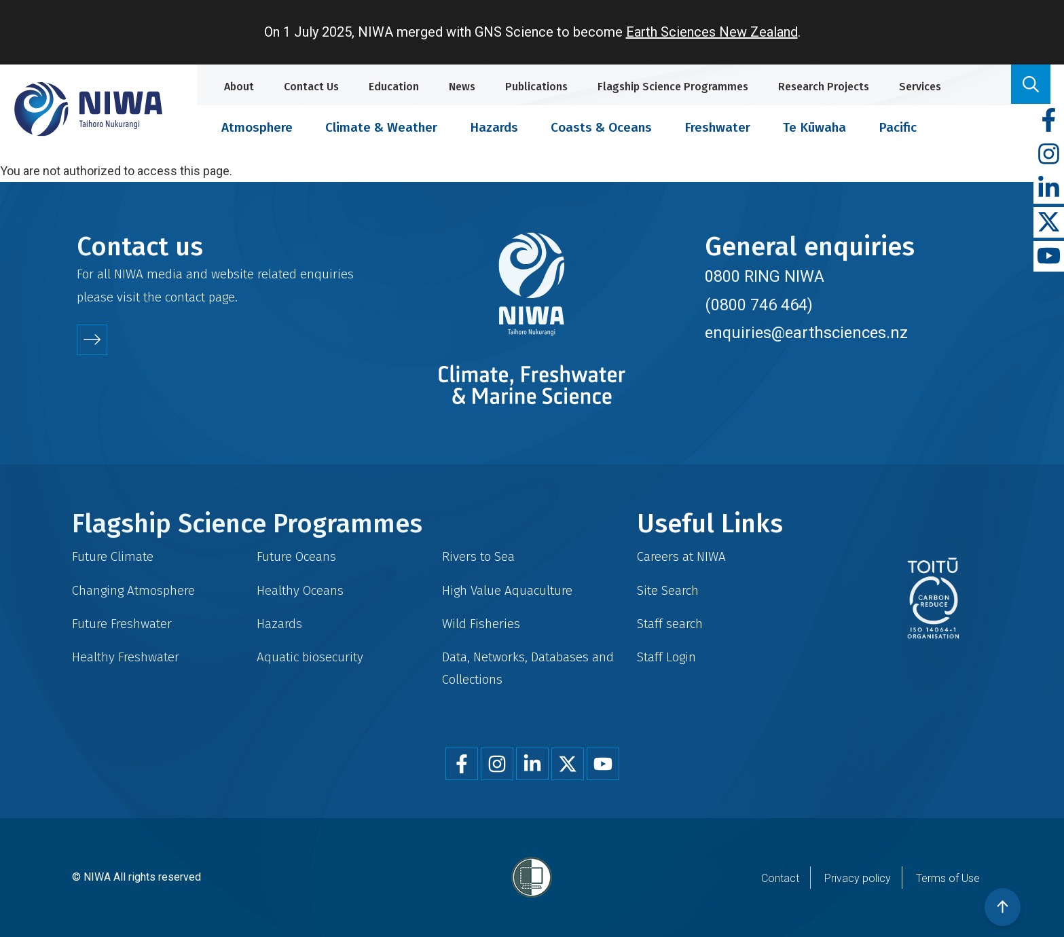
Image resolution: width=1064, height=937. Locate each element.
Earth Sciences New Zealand (712, 32)
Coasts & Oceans (601, 127)
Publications (536, 86)
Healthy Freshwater (125, 657)
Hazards (494, 127)
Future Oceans (296, 556)
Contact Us (311, 86)
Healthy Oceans (300, 590)
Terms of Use (948, 878)
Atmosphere (257, 127)
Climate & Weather (381, 127)
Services (920, 86)
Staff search (670, 623)
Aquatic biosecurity (310, 657)
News (462, 86)
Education (394, 86)
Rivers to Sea (478, 556)
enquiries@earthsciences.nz (806, 332)
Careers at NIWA (681, 556)
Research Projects (823, 86)
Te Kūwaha (814, 127)
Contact (780, 878)
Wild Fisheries (481, 623)
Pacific (898, 127)
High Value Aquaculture (507, 590)
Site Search (668, 590)
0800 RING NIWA (764, 276)
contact (185, 297)
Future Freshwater (122, 623)
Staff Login (666, 657)
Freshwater (717, 127)
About (239, 86)
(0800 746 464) (759, 304)
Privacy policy (857, 878)
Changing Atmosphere (133, 590)
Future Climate (112, 556)
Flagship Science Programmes (673, 86)
